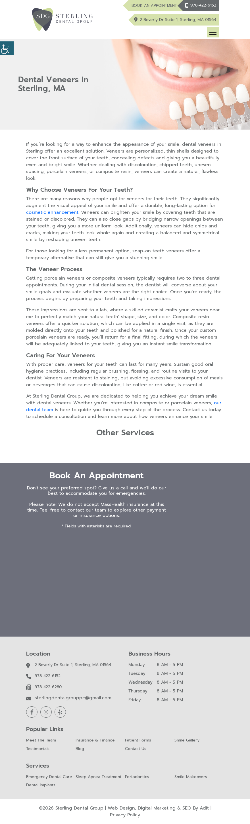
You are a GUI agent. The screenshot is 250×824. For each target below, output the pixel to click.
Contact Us (135, 749)
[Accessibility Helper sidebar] (7, 48)
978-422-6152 (203, 5)
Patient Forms (138, 740)
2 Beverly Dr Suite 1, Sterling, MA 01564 (178, 20)
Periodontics (137, 777)
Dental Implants (40, 785)
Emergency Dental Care (49, 777)
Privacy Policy (125, 815)
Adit (204, 808)
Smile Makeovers (190, 777)
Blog (80, 749)
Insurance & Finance (95, 740)
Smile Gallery (186, 740)
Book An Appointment (154, 5)
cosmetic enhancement (52, 212)
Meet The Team (41, 740)
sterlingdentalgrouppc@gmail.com (73, 698)
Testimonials (37, 749)
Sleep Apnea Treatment (98, 777)
